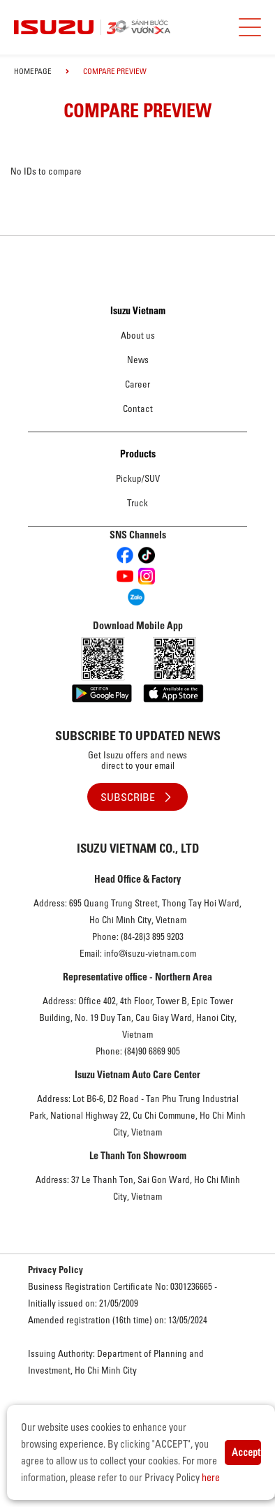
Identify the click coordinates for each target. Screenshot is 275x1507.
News (138, 359)
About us (138, 335)
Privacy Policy (55, 1269)
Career (137, 384)
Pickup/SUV (138, 478)
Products (138, 454)
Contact (138, 408)
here (211, 1477)
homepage (33, 71)
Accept (246, 1452)
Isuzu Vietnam (137, 310)
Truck (137, 502)
